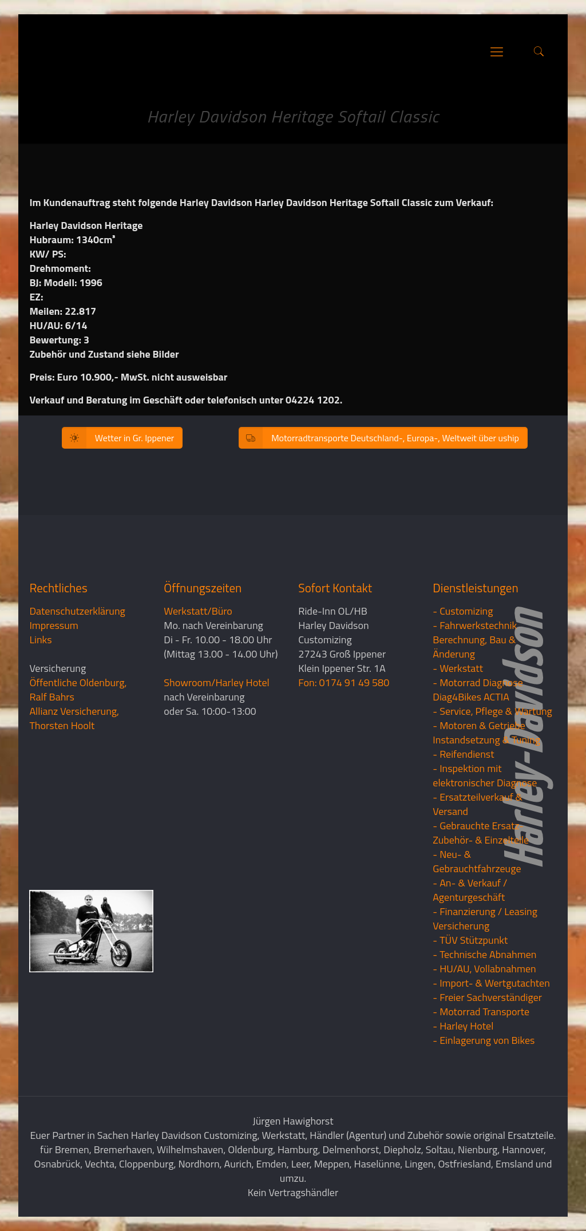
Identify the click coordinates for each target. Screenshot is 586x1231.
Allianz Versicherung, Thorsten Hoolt (74, 718)
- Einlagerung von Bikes (483, 1040)
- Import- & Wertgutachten (491, 983)
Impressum (53, 625)
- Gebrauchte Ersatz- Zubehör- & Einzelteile (481, 833)
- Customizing (463, 611)
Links (40, 639)
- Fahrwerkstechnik (475, 625)
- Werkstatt (458, 668)
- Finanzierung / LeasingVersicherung (485, 918)
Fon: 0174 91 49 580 (343, 682)
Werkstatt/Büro (198, 611)
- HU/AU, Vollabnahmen (484, 968)
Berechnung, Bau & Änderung (474, 647)
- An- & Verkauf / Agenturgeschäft (470, 890)
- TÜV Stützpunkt (470, 940)
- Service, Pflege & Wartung (492, 711)
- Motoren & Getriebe (479, 725)
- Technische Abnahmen (484, 954)
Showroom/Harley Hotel (216, 682)
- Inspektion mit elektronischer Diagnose (485, 775)
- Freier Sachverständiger (487, 997)
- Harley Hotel (463, 1026)
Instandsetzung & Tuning (486, 739)
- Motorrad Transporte (481, 1011)
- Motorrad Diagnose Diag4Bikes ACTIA (478, 689)
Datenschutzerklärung (77, 611)
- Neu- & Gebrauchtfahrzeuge (477, 861)
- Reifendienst (463, 754)
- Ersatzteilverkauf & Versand (477, 804)
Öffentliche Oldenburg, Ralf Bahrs (77, 689)
